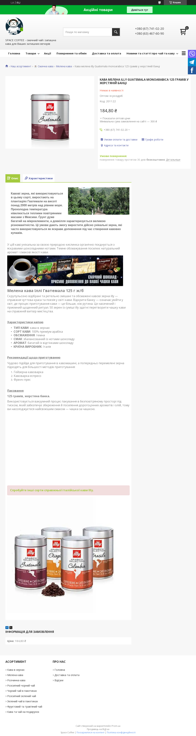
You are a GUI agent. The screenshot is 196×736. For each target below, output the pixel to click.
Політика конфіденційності (121, 732)
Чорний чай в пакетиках (22, 690)
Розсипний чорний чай (21, 685)
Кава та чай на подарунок (23, 712)
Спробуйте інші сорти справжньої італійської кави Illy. (52, 490)
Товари (31, 53)
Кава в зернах (15, 669)
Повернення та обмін (71, 53)
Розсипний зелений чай (21, 696)
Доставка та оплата (106, 53)
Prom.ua (116, 725)
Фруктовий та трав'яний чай (24, 706)
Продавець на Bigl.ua (98, 729)
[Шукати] (116, 32)
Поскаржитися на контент (90, 732)
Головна (14, 53)
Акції (47, 53)
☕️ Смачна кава (43, 66)
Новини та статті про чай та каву (151, 53)
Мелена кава (64, 66)
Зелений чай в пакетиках (22, 701)
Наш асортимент (20, 66)
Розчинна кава (16, 680)
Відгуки (58, 680)
